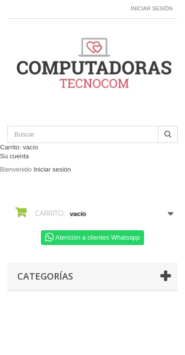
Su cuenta (14, 156)
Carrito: (19, 147)
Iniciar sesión (152, 8)
